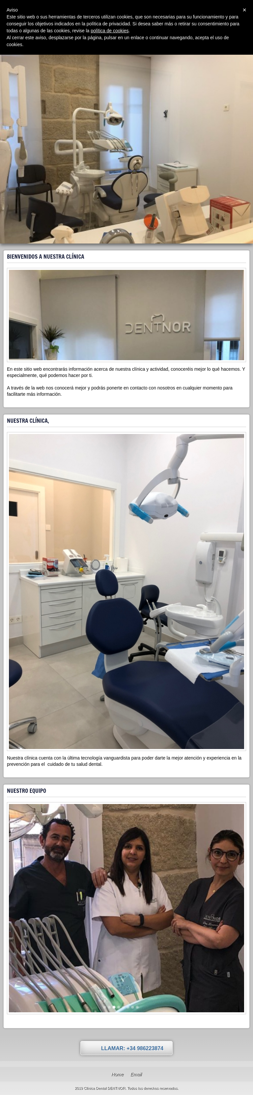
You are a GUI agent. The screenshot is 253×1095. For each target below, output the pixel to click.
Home (117, 1074)
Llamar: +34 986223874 (132, 1048)
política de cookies (109, 30)
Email (136, 1074)
